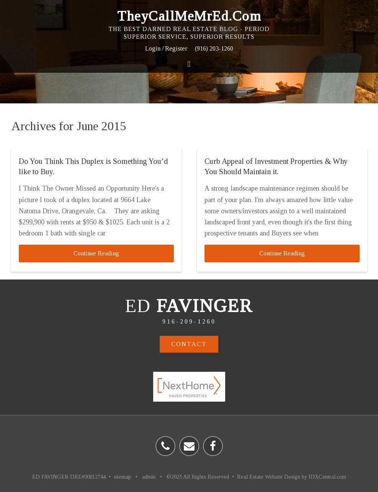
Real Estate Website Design (268, 477)
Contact (189, 344)
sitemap (122, 477)
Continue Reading (96, 253)
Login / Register (166, 48)
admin (148, 477)
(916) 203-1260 (214, 48)
